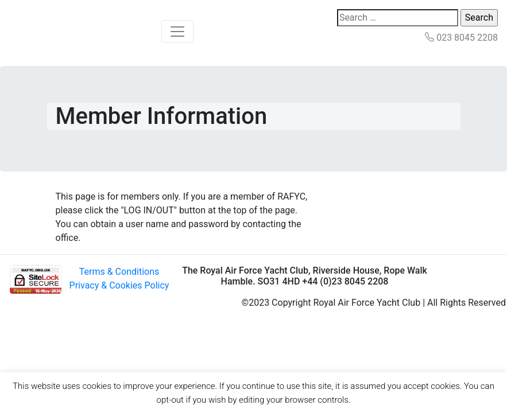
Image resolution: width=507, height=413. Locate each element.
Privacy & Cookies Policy (119, 285)
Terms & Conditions (119, 271)
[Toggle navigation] (177, 31)
